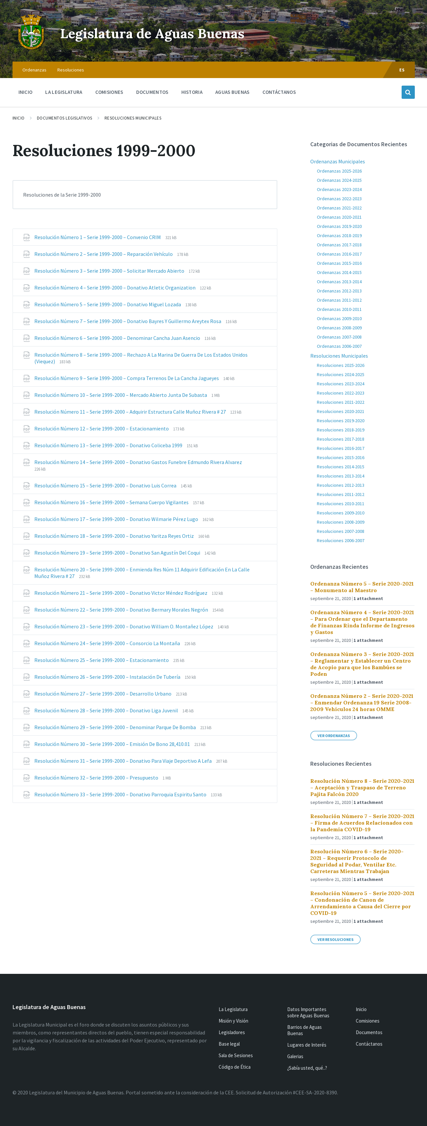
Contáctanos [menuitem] (279, 92)
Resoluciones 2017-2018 (340, 439)
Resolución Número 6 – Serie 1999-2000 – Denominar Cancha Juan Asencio (117, 338)
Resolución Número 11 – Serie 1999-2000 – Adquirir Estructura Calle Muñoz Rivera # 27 (130, 411)
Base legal (229, 1044)
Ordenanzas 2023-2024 (339, 189)
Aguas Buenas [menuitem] (232, 92)
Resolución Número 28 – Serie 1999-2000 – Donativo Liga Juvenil (106, 710)
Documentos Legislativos (64, 118)
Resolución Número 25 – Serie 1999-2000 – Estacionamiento (102, 660)
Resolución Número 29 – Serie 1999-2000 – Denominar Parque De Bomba (115, 727)
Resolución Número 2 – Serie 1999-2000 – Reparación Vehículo (104, 254)
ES (402, 70)
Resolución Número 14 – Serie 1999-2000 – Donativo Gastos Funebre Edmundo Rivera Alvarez (138, 462)
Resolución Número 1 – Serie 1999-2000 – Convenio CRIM (98, 237)
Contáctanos (369, 1044)
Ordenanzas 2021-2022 (339, 208)
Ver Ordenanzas (334, 735)
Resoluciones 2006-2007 (340, 540)
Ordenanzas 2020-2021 (339, 217)
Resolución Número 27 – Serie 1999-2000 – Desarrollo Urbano (103, 693)
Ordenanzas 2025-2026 (339, 171)
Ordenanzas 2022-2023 (339, 199)
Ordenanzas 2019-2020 (339, 226)
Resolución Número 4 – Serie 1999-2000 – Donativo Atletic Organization (115, 287)
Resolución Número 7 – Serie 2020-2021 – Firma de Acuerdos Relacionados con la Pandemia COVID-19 (362, 823)
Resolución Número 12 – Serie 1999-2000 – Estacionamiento (102, 428)
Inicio (19, 118)
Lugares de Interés (306, 1045)
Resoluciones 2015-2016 (340, 457)
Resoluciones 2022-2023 (340, 393)
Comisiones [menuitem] (109, 92)
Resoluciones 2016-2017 (340, 448)
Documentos (369, 1032)
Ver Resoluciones (335, 939)
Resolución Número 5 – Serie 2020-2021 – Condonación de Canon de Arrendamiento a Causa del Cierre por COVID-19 (362, 903)
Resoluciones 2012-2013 (340, 485)
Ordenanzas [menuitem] (34, 70)
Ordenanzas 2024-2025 (339, 180)
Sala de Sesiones (236, 1055)
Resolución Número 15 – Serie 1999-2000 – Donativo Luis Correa (105, 485)
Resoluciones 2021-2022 (340, 402)
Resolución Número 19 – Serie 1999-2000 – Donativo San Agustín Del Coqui (117, 552)
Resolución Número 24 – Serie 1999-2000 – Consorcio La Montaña (107, 643)
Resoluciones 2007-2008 (340, 531)
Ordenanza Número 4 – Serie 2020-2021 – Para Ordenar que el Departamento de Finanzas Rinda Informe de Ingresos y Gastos (362, 622)
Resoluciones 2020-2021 (340, 411)
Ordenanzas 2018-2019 (339, 235)
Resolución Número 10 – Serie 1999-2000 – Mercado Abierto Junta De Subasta (121, 395)
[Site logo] (31, 48)
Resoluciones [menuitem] (70, 70)
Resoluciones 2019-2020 (340, 421)
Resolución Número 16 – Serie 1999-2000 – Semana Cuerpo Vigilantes (112, 502)
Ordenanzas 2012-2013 (339, 291)
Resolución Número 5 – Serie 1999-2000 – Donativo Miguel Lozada (108, 304)
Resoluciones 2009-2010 (340, 513)
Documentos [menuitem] (152, 92)
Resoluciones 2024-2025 (340, 374)
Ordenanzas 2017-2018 (339, 245)
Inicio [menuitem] (25, 92)
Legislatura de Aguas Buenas (169, 32)
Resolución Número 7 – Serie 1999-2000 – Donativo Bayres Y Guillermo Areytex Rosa (128, 321)
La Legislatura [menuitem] (63, 92)
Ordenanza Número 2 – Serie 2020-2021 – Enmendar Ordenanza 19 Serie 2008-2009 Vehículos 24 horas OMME (361, 702)
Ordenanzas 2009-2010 (339, 318)
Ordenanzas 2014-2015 (339, 272)
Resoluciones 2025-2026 (340, 365)
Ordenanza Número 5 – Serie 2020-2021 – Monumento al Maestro (362, 586)
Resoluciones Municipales (133, 118)
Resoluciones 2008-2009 (340, 522)
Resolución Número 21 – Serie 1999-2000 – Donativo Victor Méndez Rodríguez (121, 593)
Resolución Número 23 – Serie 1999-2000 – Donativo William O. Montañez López (124, 626)
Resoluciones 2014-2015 (340, 467)
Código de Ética (235, 1067)
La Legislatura (233, 1009)
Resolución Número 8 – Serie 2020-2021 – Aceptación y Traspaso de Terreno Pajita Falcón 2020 (362, 787)
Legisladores (232, 1032)
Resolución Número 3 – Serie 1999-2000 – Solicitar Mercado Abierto (109, 270)
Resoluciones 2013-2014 (340, 476)
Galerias (295, 1056)
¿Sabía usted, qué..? (307, 1068)
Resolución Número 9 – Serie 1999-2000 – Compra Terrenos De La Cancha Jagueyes (127, 378)
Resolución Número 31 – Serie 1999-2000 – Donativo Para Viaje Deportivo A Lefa (123, 760)
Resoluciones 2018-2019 (340, 430)
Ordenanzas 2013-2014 (339, 282)
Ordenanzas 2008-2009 (339, 328)
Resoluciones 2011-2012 (340, 494)
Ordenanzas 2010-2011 (339, 309)
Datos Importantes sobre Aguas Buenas (308, 1012)
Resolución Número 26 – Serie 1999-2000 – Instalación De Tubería (107, 676)
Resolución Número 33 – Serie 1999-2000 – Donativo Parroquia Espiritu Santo (120, 794)
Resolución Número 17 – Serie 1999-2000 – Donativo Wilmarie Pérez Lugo (116, 519)
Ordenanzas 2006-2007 (339, 346)
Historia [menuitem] (191, 92)
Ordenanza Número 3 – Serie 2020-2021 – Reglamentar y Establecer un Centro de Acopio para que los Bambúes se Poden (362, 664)
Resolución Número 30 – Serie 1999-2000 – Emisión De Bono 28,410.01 (112, 744)
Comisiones (368, 1021)
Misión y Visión (233, 1021)
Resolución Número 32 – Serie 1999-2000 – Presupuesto (96, 777)
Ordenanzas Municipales (337, 161)
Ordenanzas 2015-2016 (339, 263)
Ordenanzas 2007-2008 (339, 337)
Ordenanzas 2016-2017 (339, 254)
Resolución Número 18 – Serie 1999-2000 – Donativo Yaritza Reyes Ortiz (114, 536)
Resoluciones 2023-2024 (340, 384)
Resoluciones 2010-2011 (340, 504)
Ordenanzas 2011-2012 (339, 300)
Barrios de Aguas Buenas (304, 1030)
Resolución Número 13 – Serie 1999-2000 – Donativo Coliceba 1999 (108, 445)
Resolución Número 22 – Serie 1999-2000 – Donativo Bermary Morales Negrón (121, 609)
